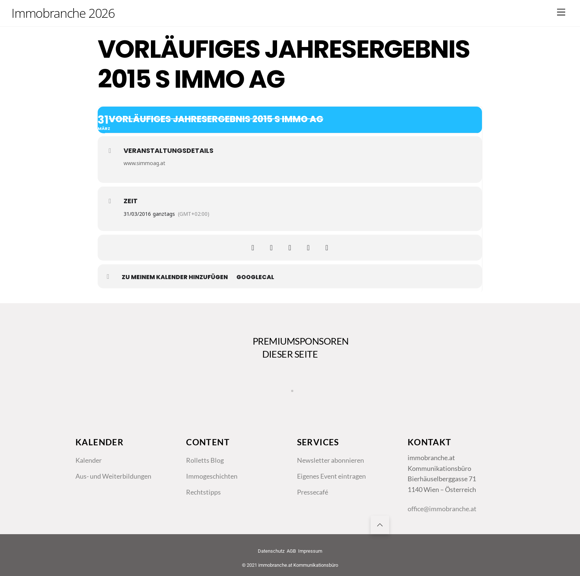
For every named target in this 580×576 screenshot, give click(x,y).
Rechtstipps (203, 492)
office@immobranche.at (442, 509)
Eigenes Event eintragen (331, 476)
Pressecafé (312, 492)
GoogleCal (255, 277)
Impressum (310, 551)
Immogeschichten (211, 476)
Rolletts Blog (205, 460)
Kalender (88, 460)
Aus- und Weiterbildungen (113, 476)
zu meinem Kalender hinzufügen (175, 277)
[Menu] (561, 12)
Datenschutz (271, 551)
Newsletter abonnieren (330, 460)
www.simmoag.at (144, 163)
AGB (291, 551)
